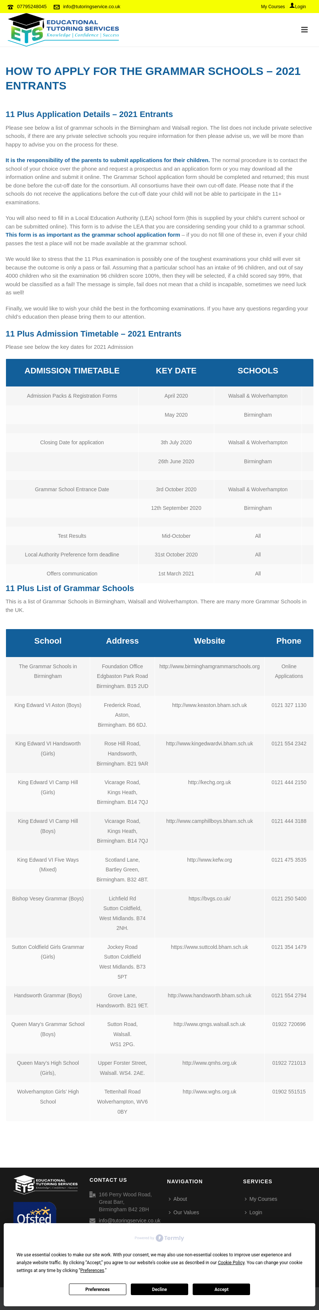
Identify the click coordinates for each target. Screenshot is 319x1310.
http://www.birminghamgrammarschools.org (210, 666)
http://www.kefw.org (209, 860)
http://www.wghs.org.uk (209, 1092)
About (178, 1199)
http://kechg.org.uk (209, 782)
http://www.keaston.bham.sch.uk (209, 705)
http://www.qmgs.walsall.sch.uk (210, 1024)
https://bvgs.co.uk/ (210, 899)
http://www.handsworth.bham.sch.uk (209, 995)
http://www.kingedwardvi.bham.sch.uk (209, 743)
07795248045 (32, 6)
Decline (159, 1289)
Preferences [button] (92, 1270)
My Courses (261, 1199)
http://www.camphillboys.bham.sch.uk (209, 821)
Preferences (97, 1289)
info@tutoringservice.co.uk (91, 6)
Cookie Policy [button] (231, 1262)
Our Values (184, 1212)
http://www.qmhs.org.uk (210, 1063)
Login (253, 1212)
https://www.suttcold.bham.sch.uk (209, 947)
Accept (221, 1289)
